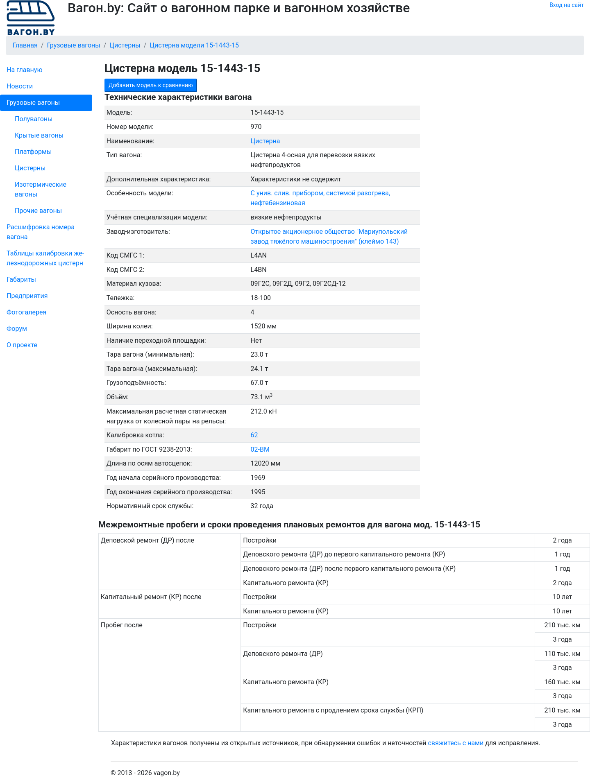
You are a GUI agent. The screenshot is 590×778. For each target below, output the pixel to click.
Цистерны (30, 168)
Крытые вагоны (39, 135)
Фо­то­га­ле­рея (26, 312)
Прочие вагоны (38, 211)
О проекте (22, 345)
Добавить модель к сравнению (151, 85)
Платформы (33, 152)
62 (254, 435)
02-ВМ (260, 449)
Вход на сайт (566, 5)
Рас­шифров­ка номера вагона (41, 232)
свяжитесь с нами (455, 743)
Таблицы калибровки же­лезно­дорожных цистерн (45, 258)
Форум (17, 328)
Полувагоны (33, 119)
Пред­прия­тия (27, 296)
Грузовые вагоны (33, 102)
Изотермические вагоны (40, 189)
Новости (20, 86)
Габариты (21, 279)
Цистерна (265, 141)
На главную (24, 70)
